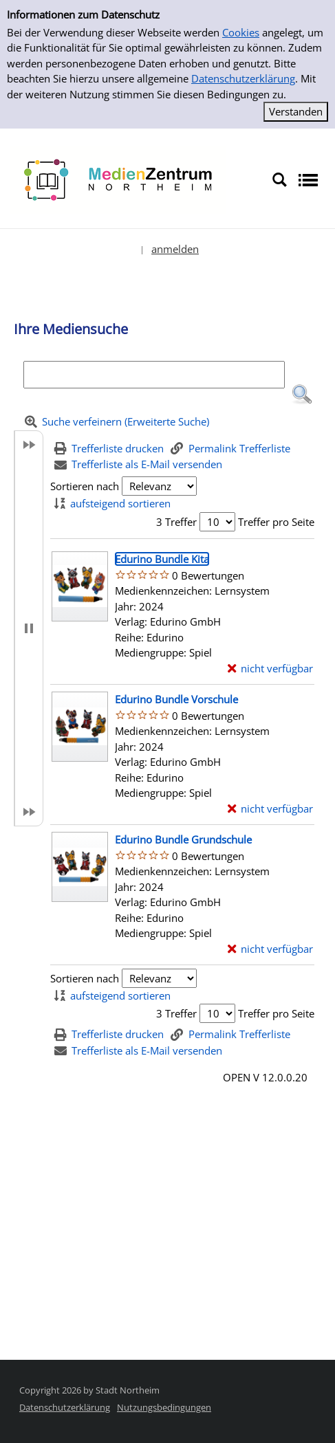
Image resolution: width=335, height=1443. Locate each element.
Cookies (240, 32)
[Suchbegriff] (154, 374)
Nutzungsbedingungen (164, 1407)
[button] (302, 394)
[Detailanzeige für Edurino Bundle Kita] (162, 559)
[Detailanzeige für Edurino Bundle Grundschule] (183, 839)
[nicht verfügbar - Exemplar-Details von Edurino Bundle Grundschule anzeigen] (271, 949)
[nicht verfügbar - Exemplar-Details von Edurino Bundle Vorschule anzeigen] (271, 809)
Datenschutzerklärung (243, 78)
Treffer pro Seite (276, 522)
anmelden (175, 249)
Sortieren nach (84, 486)
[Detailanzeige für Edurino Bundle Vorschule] (176, 699)
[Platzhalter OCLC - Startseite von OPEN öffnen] (118, 179)
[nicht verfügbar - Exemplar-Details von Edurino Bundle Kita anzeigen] (271, 668)
